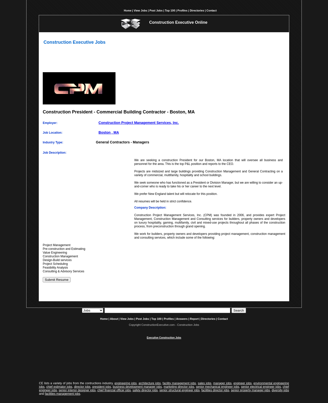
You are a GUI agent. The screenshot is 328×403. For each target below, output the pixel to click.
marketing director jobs (179, 387)
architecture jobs (149, 383)
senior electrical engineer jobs (261, 387)
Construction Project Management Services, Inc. (138, 123)
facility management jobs (179, 383)
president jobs (101, 387)
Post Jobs (156, 10)
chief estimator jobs (59, 387)
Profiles (183, 10)
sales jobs (204, 383)
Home (128, 10)
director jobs (82, 387)
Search (239, 310)
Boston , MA (108, 132)
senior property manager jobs (250, 390)
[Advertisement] (164, 60)
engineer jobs (243, 383)
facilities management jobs (62, 394)
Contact (211, 10)
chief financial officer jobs (114, 390)
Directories (197, 10)
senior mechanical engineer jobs (217, 387)
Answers (182, 318)
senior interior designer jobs (77, 390)
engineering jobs (125, 383)
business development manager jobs (137, 387)
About (114, 318)
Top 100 (170, 10)
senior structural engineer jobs (180, 390)
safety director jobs (145, 390)
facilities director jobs (215, 390)
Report (194, 318)
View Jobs (140, 10)
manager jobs (222, 383)
